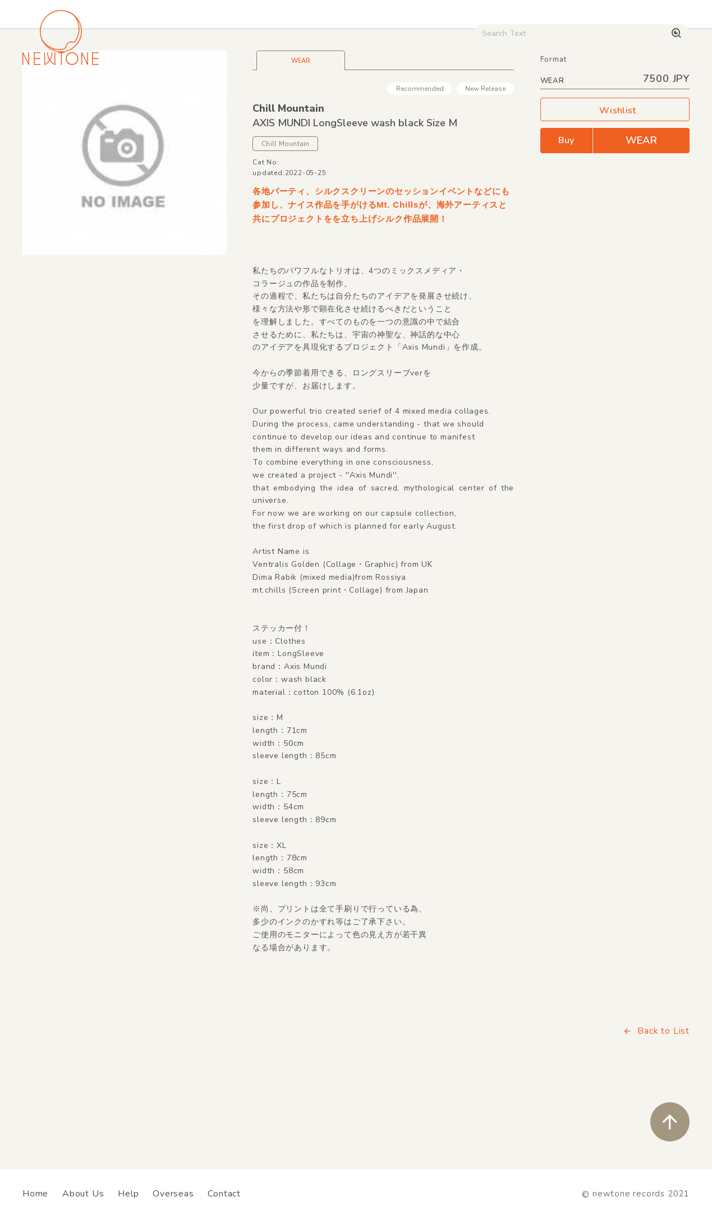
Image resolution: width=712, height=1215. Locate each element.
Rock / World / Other (310, 95)
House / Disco (57, 95)
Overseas (173, 1194)
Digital (524, 95)
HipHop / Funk (217, 95)
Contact (224, 1194)
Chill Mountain (288, 187)
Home (35, 1194)
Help (128, 1194)
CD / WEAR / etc (408, 95)
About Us (83, 1194)
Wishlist (615, 189)
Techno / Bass (136, 95)
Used (477, 95)
